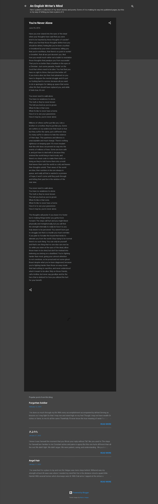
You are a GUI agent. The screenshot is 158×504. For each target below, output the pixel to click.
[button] (109, 23)
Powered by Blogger (79, 493)
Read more (105, 424)
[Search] (132, 7)
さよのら (33, 431)
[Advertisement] (126, 55)
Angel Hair (34, 460)
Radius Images (84, 497)
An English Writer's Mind (46, 6)
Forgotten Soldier (38, 403)
